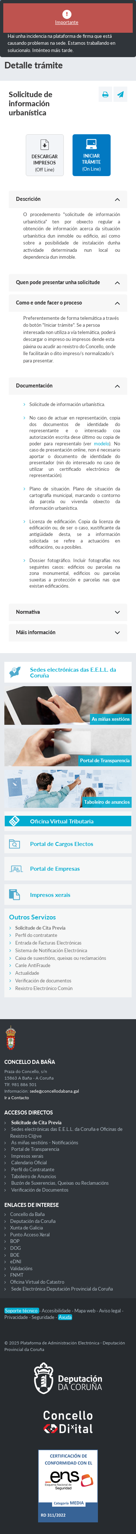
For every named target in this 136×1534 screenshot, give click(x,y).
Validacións (21, 1268)
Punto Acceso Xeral (30, 1234)
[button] (68, 199)
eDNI (15, 1261)
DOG (15, 1248)
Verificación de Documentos (40, 1190)
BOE (15, 1255)
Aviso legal (110, 1311)
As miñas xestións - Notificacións (44, 1142)
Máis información (35, 632)
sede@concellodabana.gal (54, 1091)
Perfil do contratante (36, 935)
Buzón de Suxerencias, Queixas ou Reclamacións (60, 1183)
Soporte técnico (21, 1311)
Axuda (65, 1317)
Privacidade (16, 1317)
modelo (101, 443)
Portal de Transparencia (35, 1149)
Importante (66, 22)
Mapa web (85, 1311)
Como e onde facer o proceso (49, 302)
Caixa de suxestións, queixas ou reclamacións (60, 958)
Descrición (28, 199)
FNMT (17, 1275)
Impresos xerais (27, 1156)
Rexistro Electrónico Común (44, 988)
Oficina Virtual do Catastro (37, 1282)
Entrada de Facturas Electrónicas (48, 943)
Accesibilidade (57, 1311)
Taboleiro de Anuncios (33, 1176)
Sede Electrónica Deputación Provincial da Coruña (62, 1289)
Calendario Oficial (29, 1162)
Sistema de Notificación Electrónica (51, 950)
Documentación (34, 385)
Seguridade (43, 1317)
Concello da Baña (27, 1214)
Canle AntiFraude (32, 965)
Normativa (28, 612)
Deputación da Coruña (32, 1221)
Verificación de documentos (43, 980)
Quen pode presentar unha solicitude (58, 282)
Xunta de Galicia (26, 1228)
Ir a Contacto (16, 1097)
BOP (15, 1241)
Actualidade (27, 973)
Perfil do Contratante (32, 1169)
